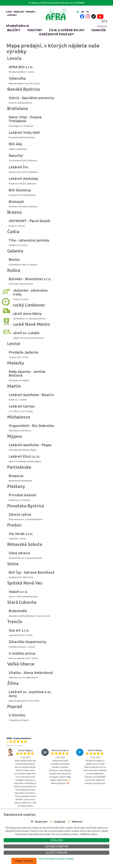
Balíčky (13, 30)
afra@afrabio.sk (17, 25)
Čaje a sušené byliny (66, 30)
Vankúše (98, 30)
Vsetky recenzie (56, 816)
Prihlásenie (102, 26)
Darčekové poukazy (56, 34)
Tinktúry (34, 30)
